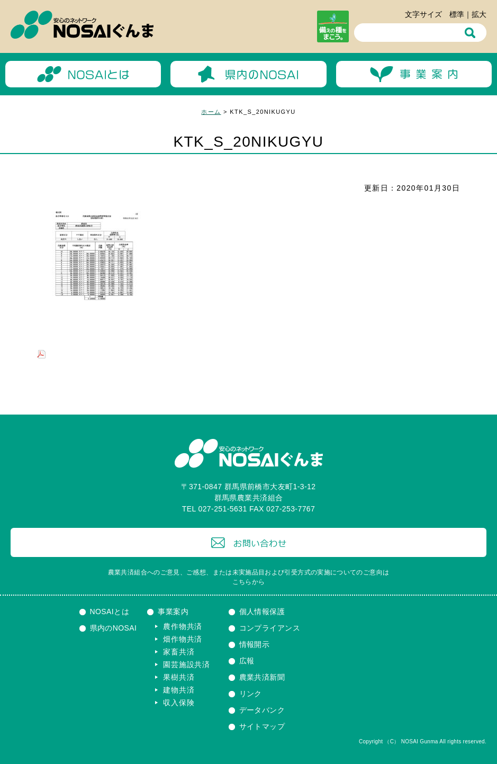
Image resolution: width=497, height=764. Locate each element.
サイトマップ (262, 726)
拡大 (479, 14)
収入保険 (178, 702)
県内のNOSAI (113, 628)
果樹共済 (178, 677)
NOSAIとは (110, 611)
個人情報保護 (262, 611)
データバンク (262, 710)
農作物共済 (182, 626)
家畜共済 (178, 651)
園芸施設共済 (186, 664)
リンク (250, 693)
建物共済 (178, 690)
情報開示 (254, 644)
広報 (247, 661)
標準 (456, 14)
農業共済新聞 (262, 677)
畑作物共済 (182, 639)
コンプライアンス (269, 628)
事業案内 (173, 611)
